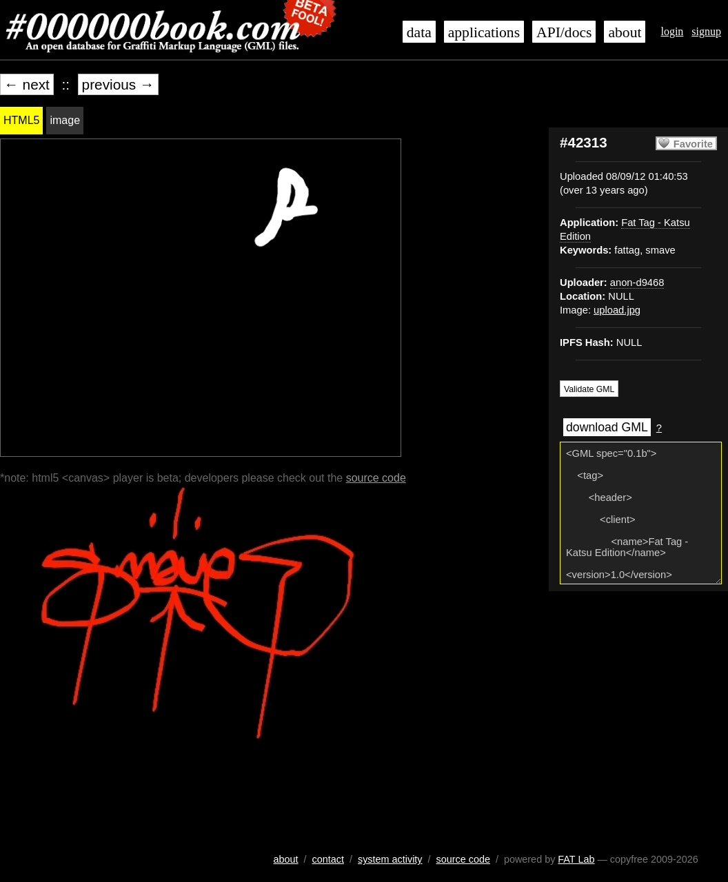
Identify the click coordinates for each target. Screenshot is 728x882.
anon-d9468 (637, 282)
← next (27, 84)
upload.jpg (617, 310)
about (624, 32)
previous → (118, 84)
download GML (607, 427)
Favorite (693, 144)
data (419, 32)
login (671, 31)
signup (706, 31)
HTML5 (21, 120)
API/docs (564, 32)
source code (376, 478)
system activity (390, 859)
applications (484, 32)
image (65, 120)
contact (328, 859)
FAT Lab (576, 859)
